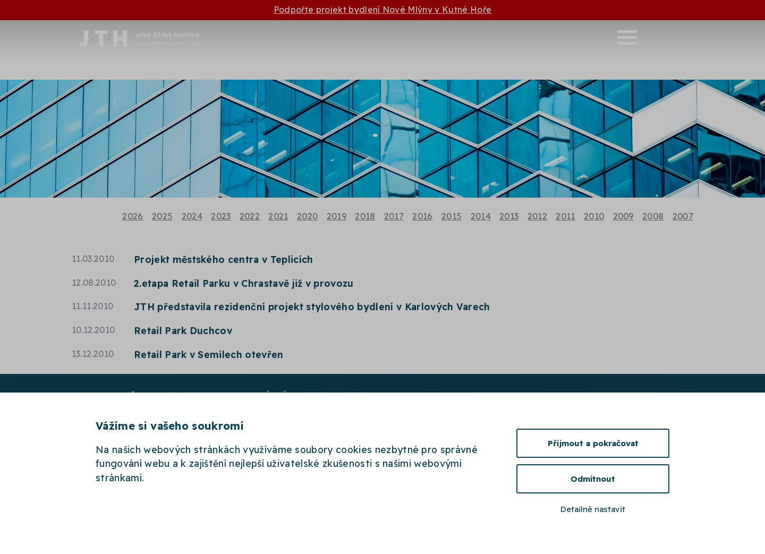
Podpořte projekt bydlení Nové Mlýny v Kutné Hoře (382, 9)
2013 (508, 216)
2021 (278, 216)
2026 (132, 216)
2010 (594, 216)
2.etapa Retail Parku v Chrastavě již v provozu (244, 283)
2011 (565, 216)
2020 (307, 216)
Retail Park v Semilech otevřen (209, 354)
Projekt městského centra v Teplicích (223, 259)
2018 (365, 216)
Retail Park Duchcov (183, 330)
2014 (481, 216)
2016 (422, 216)
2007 (683, 216)
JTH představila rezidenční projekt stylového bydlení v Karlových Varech (312, 306)
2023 (221, 216)
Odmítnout (593, 479)
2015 (451, 216)
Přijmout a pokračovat (593, 443)
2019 (336, 216)
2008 (653, 216)
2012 (537, 216)
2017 (394, 216)
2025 (162, 216)
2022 (250, 216)
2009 (623, 216)
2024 (192, 216)
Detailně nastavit (592, 509)
